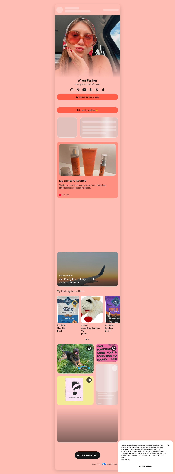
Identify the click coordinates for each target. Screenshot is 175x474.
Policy (94, 464)
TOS (98, 464)
